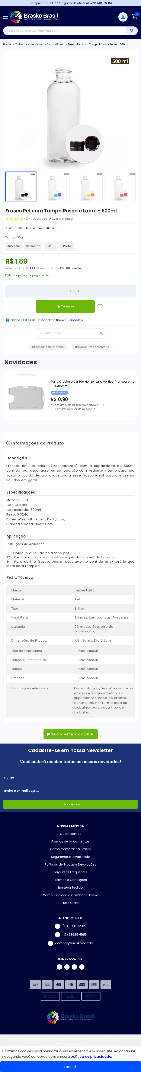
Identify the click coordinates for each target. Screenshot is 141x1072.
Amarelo (13, 246)
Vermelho (33, 246)
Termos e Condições (70, 880)
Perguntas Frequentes (70, 872)
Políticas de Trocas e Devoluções (70, 864)
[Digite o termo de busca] (64, 30)
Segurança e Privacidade (70, 857)
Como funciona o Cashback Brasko (70, 895)
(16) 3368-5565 (70, 926)
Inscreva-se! (70, 804)
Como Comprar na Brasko (70, 849)
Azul (51, 246)
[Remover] (62, 291)
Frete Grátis (70, 903)
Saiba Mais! (76, 320)
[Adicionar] (78, 291)
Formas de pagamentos (70, 841)
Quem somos (70, 834)
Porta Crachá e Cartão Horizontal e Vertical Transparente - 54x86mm (93, 384)
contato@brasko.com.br (70, 943)
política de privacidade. (91, 1056)
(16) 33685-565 (70, 934)
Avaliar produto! (61, 219)
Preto (67, 246)
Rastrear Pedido (70, 887)
